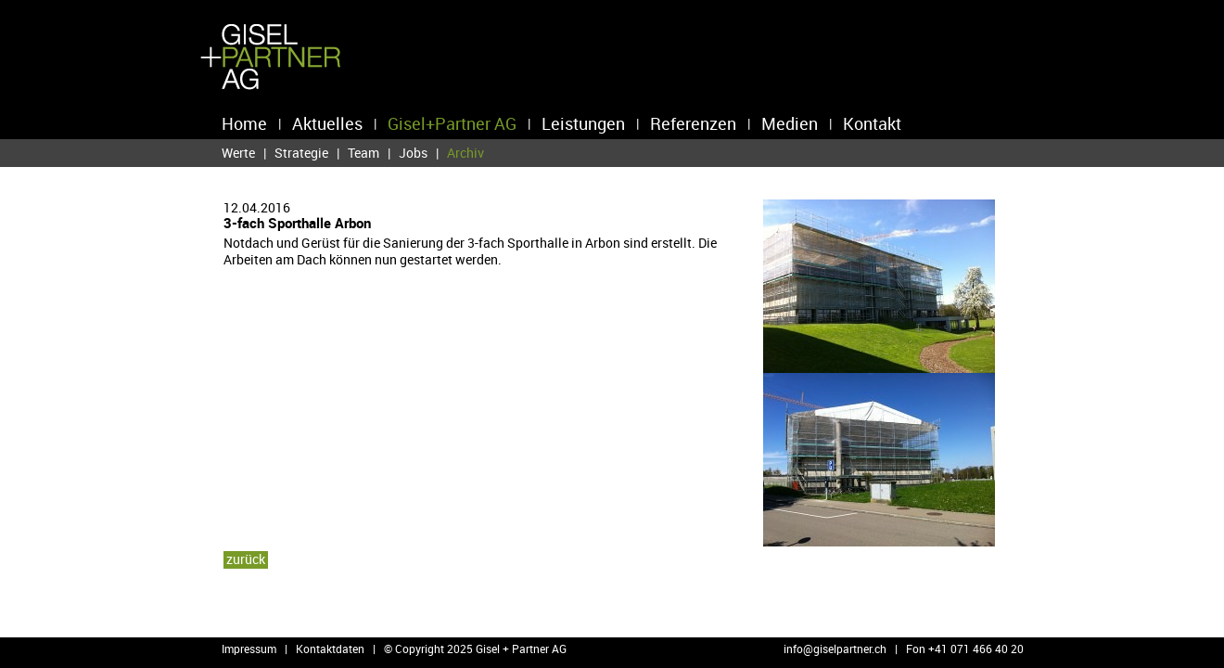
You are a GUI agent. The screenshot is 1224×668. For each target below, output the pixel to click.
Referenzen (693, 123)
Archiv (465, 153)
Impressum (249, 648)
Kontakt (872, 123)
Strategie (301, 152)
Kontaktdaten (330, 648)
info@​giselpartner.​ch (835, 648)
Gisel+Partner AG (452, 123)
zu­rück (245, 559)
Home (244, 123)
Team (363, 152)
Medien (789, 123)
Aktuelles (327, 123)
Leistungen (583, 123)
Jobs (413, 152)
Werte (238, 152)
